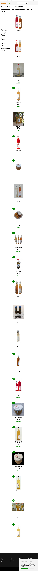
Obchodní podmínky (11, 0)
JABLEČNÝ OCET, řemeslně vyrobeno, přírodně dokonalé (5, 30)
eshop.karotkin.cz (5, 569)
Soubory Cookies (3, 562)
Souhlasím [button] (22, 568)
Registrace (2, 560)
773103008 (35, 0)
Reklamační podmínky (19, 0)
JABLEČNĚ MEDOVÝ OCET (18, 490)
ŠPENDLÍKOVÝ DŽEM (18, 223)
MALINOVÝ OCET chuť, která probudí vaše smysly (5, 32)
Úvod (12, 10)
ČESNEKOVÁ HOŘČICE (5, 34)
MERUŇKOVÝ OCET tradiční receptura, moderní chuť (5, 36)
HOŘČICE (4, 6)
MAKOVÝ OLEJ (18, 271)
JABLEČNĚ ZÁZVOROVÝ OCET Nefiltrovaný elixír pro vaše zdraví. (18, 442)
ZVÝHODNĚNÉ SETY (20, 6)
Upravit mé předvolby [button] (30, 568)
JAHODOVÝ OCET (18, 150)
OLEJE (12, 6)
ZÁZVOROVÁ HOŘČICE (18, 417)
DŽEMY (16, 6)
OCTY (1, 6)
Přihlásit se (2, 559)
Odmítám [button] (26, 568)
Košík (36, 3)
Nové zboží (3, 22)
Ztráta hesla (2, 561)
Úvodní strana (4, 11)
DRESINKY (8, 6)
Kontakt (7, 0)
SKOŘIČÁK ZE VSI (18, 102)
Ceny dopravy (2, 0)
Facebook (21, 558)
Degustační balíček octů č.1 (18, 247)
